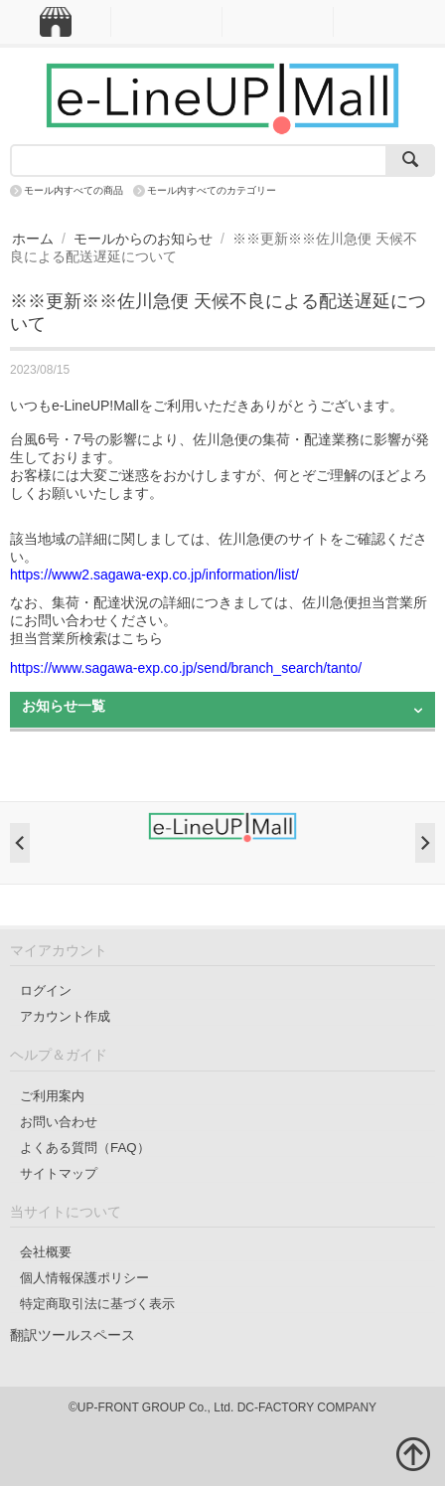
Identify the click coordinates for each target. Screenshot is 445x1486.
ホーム (33, 239)
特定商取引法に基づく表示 (97, 1303)
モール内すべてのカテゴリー (211, 190)
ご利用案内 (52, 1095)
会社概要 (46, 1251)
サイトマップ (58, 1173)
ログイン (46, 990)
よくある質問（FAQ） (85, 1147)
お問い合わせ (58, 1121)
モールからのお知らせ (143, 239)
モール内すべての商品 (73, 190)
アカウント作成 (65, 1016)
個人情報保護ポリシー (84, 1277)
